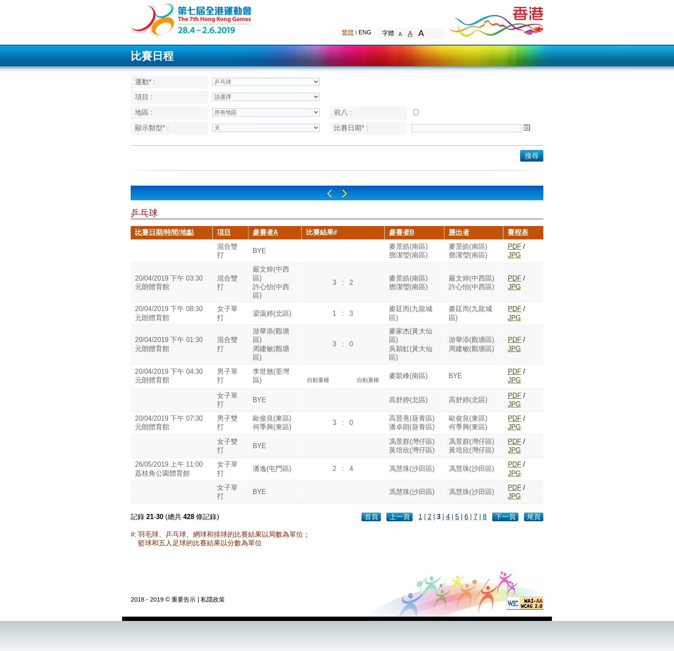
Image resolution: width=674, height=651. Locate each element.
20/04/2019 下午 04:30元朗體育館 (169, 376)
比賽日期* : (351, 127)
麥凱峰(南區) (408, 375)
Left (329, 193)
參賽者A (265, 232)
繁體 (348, 32)
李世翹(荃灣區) (271, 376)
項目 (224, 232)
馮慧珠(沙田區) (412, 468)
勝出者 (459, 232)
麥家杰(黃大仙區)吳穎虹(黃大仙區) (410, 344)
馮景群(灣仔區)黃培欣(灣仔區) (412, 446)
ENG (364, 32)
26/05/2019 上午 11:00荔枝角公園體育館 (169, 469)
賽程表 (518, 232)
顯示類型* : (152, 127)
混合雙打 (227, 251)
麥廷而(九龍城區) (410, 313)
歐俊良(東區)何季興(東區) (272, 423)
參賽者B (401, 232)
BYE (259, 250)
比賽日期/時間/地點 (164, 232)
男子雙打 (227, 423)
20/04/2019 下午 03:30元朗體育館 (169, 282)
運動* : (145, 82)
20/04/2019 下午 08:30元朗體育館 (169, 313)
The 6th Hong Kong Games (191, 19)
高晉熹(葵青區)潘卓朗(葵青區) (412, 423)
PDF (514, 246)
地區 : (144, 112)
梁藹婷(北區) (272, 313)
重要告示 (184, 599)
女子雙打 (227, 446)
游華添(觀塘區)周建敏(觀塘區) (271, 344)
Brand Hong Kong (496, 19)
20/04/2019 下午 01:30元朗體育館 (169, 344)
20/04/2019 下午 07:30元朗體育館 (169, 423)
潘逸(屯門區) (272, 468)
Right (344, 193)
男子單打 (227, 376)
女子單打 (227, 313)
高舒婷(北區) (408, 399)
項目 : (144, 97)
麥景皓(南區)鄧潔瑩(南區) (408, 251)
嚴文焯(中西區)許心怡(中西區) (271, 282)
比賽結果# (321, 232)
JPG (514, 255)
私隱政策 (213, 599)
